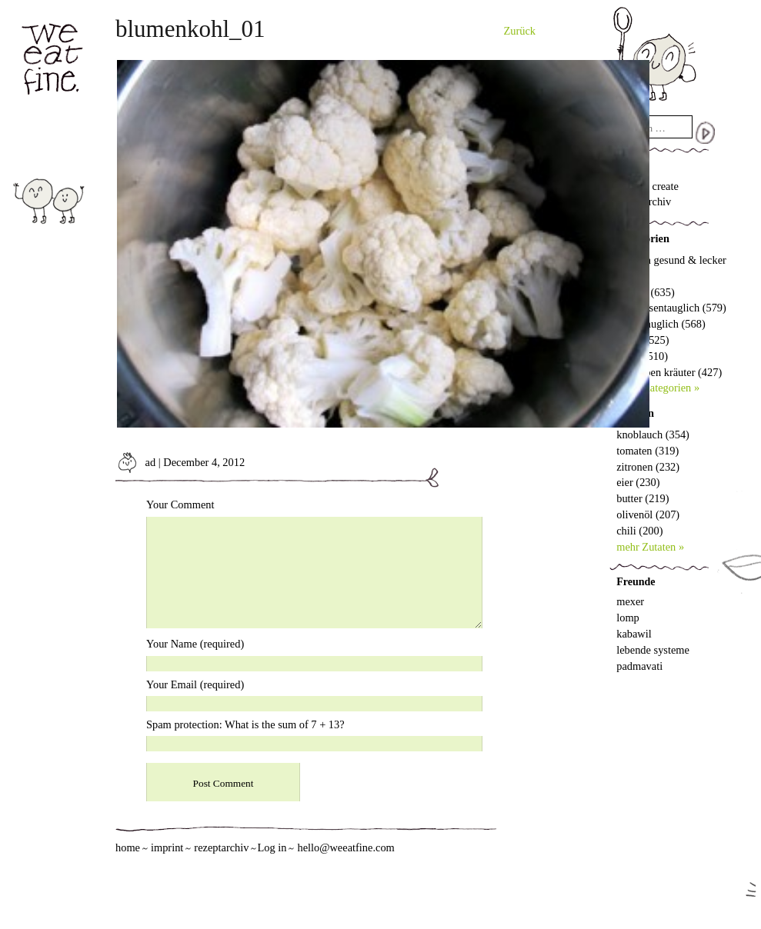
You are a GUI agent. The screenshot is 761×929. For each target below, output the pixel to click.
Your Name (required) (195, 644)
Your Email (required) (195, 684)
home (127, 847)
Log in (271, 847)
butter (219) (642, 498)
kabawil (634, 634)
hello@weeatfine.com (345, 847)
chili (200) (639, 530)
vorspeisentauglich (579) (671, 307)
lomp (627, 617)
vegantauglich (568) (660, 324)
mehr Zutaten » (650, 547)
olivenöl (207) (647, 514)
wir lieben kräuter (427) (669, 372)
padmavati (639, 666)
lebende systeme (652, 650)
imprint (167, 847)
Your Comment (180, 504)
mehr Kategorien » (657, 387)
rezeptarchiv (221, 847)
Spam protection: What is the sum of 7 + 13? (245, 724)
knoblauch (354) (652, 434)
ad (135, 462)
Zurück (520, 31)
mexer (630, 601)
